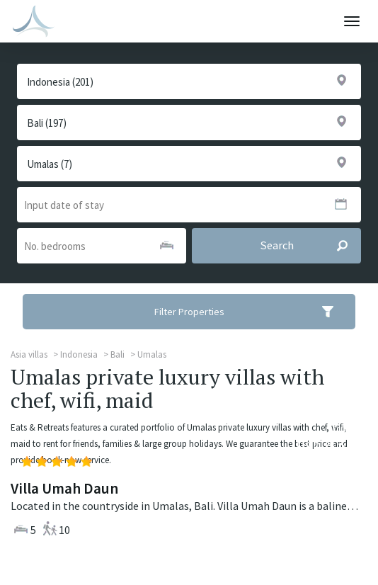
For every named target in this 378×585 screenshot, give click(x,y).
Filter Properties (253, 311)
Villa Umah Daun (64, 488)
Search (310, 245)
